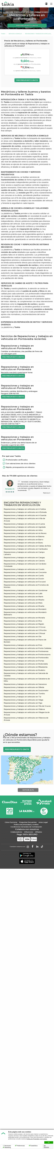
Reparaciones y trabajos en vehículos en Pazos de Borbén (25, 641)
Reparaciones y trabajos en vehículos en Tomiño (24, 694)
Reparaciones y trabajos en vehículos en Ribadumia (25, 667)
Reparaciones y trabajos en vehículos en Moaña (24, 606)
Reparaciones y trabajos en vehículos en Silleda (24, 687)
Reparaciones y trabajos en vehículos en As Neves (25, 533)
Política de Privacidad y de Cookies (36, 1142)
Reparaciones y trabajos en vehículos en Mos (23, 621)
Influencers (28, 832)
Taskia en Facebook (32, 847)
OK (49, 1145)
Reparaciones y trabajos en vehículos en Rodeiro (24, 670)
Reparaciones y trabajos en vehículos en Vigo (23, 703)
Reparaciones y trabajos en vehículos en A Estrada (25, 512)
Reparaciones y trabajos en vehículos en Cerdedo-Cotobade (25, 565)
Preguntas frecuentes (28, 822)
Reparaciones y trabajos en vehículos (38, 33)
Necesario (7, 1149)
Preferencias (21, 1149)
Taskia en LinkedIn (37, 847)
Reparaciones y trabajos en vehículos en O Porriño (25, 630)
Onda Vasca (43, 811)
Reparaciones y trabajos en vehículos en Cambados (26, 549)
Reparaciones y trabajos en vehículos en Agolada (25, 527)
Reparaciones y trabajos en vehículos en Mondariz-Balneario (25, 613)
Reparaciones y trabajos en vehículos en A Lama (24, 524)
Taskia (3, 33)
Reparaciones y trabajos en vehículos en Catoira (24, 561)
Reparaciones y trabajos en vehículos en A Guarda (25, 515)
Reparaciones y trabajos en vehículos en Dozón (24, 579)
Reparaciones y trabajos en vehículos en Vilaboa (24, 709)
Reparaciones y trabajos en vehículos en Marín (23, 597)
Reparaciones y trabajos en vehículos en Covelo (24, 569)
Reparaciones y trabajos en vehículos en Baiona (24, 537)
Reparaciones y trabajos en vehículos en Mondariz (25, 609)
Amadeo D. (10, 489)
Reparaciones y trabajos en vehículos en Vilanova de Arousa (26, 719)
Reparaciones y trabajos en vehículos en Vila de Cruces (27, 706)
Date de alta (28, 790)
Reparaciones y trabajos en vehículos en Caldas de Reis (27, 546)
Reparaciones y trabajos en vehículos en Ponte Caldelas (27, 648)
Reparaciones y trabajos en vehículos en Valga (23, 700)
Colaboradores (16, 832)
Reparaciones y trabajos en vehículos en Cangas (24, 558)
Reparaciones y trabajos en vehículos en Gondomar (25, 590)
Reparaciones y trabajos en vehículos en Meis (23, 603)
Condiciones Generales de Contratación (26, 827)
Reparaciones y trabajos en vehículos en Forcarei (25, 582)
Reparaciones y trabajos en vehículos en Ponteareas (26, 651)
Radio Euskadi (43, 802)
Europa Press (26, 802)
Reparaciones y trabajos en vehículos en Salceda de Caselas (26, 674)
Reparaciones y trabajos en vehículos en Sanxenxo (25, 684)
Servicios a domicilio (15, 33)
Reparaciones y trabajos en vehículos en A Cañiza (25, 509)
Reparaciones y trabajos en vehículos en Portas (24, 661)
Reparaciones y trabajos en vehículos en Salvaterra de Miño (27, 680)
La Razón (26, 811)
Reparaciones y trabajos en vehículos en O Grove (24, 627)
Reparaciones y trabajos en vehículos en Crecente (25, 572)
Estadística (33, 1149)
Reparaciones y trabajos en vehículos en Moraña (24, 618)
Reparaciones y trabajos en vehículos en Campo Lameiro (24, 553)
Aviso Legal (43, 822)
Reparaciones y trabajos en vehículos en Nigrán (24, 624)
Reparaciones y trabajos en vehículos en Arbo (23, 530)
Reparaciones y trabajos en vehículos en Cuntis (24, 576)
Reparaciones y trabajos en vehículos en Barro (23, 540)
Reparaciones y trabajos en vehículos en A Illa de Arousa (24, 520)
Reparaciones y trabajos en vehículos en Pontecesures (27, 655)
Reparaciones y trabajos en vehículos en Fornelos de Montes (26, 586)
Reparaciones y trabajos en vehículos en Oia (22, 636)
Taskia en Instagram (27, 847)
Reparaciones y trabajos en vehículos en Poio (23, 645)
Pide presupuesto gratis (27, 25)
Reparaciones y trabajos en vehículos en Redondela (26, 664)
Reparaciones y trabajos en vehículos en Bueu (23, 543)
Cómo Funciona (11, 822)
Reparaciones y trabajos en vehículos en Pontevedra (26, 658)
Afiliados (38, 832)
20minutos (9, 811)
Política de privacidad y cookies (26, 825)
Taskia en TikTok (42, 847)
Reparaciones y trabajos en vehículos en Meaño (24, 600)
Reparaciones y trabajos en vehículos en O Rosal (24, 633)
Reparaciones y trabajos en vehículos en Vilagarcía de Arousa (27, 713)
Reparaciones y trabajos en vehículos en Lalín (23, 594)
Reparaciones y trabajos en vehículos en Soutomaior (26, 691)
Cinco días (9, 802)
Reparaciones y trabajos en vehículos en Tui (22, 697)
